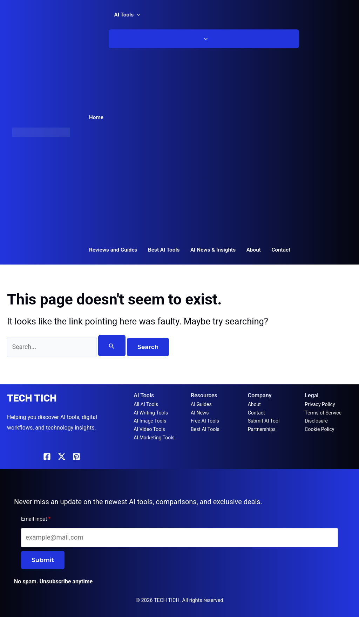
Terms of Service (323, 413)
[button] (137, 14)
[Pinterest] (76, 456)
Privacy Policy (320, 404)
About (254, 404)
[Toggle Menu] (204, 38)
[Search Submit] (118, 345)
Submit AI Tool (264, 421)
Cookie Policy (319, 429)
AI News (200, 413)
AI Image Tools (150, 421)
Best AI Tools (205, 429)
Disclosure (316, 421)
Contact (256, 413)
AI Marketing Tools (154, 437)
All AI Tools (146, 404)
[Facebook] (47, 456)
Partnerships (262, 429)
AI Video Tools (149, 429)
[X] (62, 456)
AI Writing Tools (151, 413)
